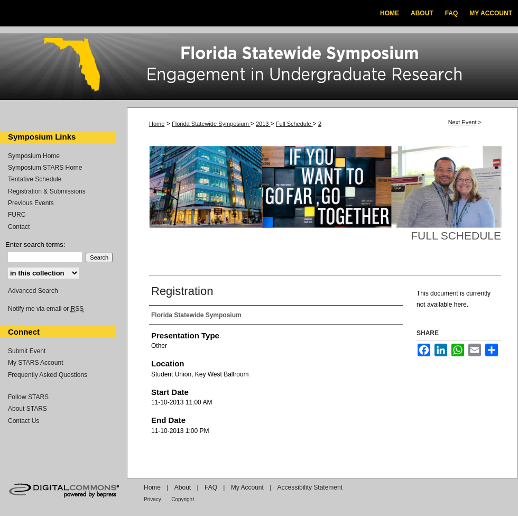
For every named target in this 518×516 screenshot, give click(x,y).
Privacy (152, 499)
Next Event (462, 122)
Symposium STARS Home (45, 167)
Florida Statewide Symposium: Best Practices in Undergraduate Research (259, 68)
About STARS (27, 408)
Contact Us (23, 421)
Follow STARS (28, 397)
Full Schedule (294, 124)
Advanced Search (33, 290)
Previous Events (31, 203)
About (182, 487)
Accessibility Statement (310, 487)
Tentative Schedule (34, 179)
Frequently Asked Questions (47, 375)
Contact (19, 227)
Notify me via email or (46, 308)
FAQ (211, 487)
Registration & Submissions (47, 191)
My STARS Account (35, 362)
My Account (247, 487)
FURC (16, 214)
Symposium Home (34, 156)
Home (156, 124)
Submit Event (26, 351)
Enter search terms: (35, 244)
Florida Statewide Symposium (211, 124)
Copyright (182, 499)
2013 (263, 124)
